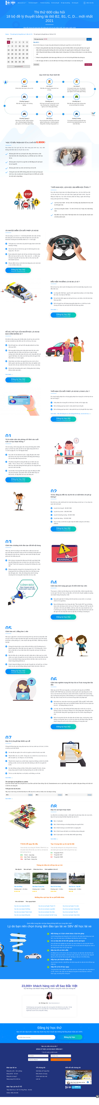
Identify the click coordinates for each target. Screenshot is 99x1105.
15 (16, 50)
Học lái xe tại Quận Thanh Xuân (23, 920)
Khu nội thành (19, 910)
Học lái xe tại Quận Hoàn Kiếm (71, 923)
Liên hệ (38, 1087)
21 (16, 54)
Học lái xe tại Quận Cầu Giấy (47, 920)
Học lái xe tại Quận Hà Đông (22, 917)
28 (19, 58)
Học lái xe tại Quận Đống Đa (22, 923)
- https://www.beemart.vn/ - (54, 1011)
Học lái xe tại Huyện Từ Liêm (71, 914)
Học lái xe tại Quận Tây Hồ (70, 920)
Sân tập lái (18, 878)
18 (27, 50)
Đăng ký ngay (61, 1067)
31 (8, 62)
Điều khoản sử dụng (41, 1081)
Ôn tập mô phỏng (65, 2)
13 (8, 50)
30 (27, 58)
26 (12, 58)
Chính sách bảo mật (41, 1084)
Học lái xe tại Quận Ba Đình (22, 914)
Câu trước (36, 64)
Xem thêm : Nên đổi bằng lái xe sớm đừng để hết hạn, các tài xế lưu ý (71, 416)
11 (23, 46)
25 (8, 58)
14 (12, 50)
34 (19, 62)
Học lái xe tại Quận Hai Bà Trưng (48, 923)
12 (27, 46)
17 (23, 50)
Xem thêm (54, 310)
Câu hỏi (9, 39)
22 (19, 54)
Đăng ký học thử (18, 271)
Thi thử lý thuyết (33, 2)
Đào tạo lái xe (22, 2)
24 (27, 54)
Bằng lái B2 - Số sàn (12, 1081)
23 (23, 54)
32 (12, 62)
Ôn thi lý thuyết (55, 2)
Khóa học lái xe (38, 878)
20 (12, 54)
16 (19, 50)
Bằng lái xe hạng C (12, 1084)
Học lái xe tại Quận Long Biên (47, 917)
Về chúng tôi (75, 2)
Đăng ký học (69, 1045)
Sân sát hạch (27, 878)
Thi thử (30, 803)
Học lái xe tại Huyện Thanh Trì (47, 914)
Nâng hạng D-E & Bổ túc (13, 1087)
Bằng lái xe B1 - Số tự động (14, 1079)
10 (19, 46)
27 (16, 58)
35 (23, 62)
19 (8, 54)
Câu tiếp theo (88, 64)
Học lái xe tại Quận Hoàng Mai (71, 917)
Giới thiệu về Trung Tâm (42, 1079)
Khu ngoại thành (31, 910)
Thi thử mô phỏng (45, 2)
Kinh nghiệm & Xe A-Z (51, 878)
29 (23, 58)
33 (16, 62)
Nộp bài (89, 39)
